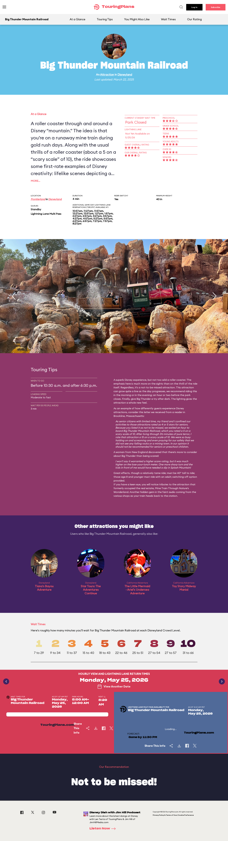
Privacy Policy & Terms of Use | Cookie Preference (173, 815)
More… (35, 180)
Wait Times (168, 19)
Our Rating (194, 19)
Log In (194, 7)
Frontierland (38, 199)
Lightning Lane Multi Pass (46, 213)
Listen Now (103, 828)
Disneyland (124, 74)
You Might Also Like (137, 19)
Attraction (107, 74)
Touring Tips (105, 19)
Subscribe (215, 7)
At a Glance (77, 19)
